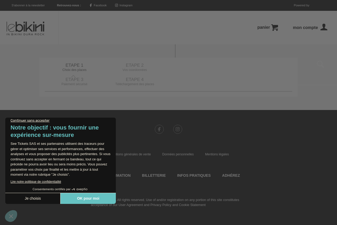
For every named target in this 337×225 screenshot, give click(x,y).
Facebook (98, 5)
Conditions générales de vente (129, 140)
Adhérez (231, 161)
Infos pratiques (194, 161)
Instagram (124, 5)
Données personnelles (178, 140)
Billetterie (154, 161)
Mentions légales (217, 140)
